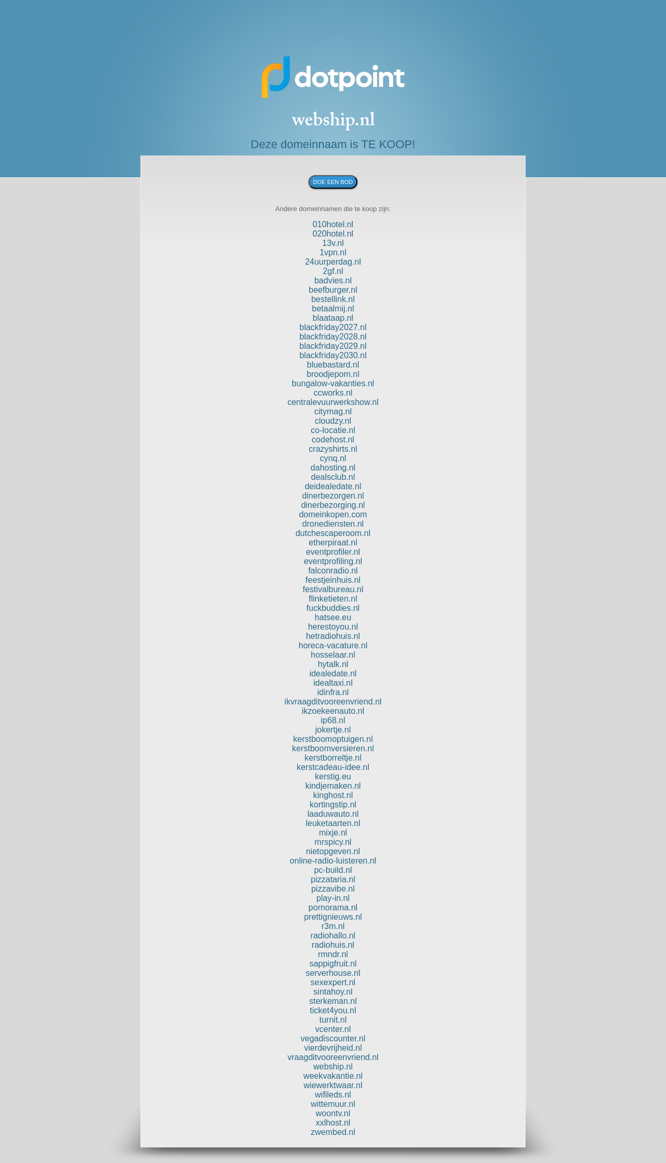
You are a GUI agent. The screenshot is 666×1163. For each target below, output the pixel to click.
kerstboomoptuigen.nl (333, 739)
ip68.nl (333, 720)
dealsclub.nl (333, 477)
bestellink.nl (333, 299)
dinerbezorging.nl (333, 505)
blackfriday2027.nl (333, 327)
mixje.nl (333, 832)
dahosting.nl (333, 467)
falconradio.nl (332, 570)
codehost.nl (333, 439)
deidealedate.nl (333, 486)
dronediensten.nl (333, 523)
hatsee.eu (333, 617)
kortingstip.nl (333, 804)
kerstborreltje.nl (332, 757)
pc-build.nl (333, 870)
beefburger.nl (333, 289)
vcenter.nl (333, 1029)
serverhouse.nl (333, 973)
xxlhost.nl (333, 1122)
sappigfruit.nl (333, 963)
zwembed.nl (333, 1132)
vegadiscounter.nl (333, 1038)
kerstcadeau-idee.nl (333, 767)
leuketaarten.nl (333, 823)
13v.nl (333, 243)
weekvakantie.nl (333, 1075)
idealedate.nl (333, 673)
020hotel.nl (333, 233)
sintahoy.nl (332, 991)
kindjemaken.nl (333, 785)
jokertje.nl (333, 729)
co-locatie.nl (333, 430)
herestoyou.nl (333, 626)
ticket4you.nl (333, 1010)
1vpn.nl (333, 252)
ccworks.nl (333, 392)
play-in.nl (333, 898)
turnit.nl (333, 1019)
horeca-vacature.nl (333, 645)
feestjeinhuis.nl (333, 580)
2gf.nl (333, 271)
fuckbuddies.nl (333, 608)
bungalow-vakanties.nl (333, 383)
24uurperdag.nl (333, 261)
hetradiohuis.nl (333, 636)
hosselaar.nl (333, 654)
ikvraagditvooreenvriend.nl (333, 701)
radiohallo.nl (333, 935)
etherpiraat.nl (333, 542)
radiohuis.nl (333, 944)
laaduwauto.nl (333, 813)
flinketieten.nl (333, 598)
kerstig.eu (333, 776)
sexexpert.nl (333, 982)
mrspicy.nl (333, 842)
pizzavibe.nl (333, 888)
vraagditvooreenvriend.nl (332, 1057)
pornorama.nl (333, 907)
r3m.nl (333, 926)
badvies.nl (333, 280)
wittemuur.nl (333, 1104)
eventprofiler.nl (333, 551)
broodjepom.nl (332, 374)
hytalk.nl (333, 664)
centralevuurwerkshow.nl (332, 402)
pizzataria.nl (333, 879)
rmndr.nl (333, 954)
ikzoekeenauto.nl (333, 711)
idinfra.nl (333, 692)
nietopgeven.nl (333, 851)
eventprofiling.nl (333, 561)
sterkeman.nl (333, 1001)
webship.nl (333, 1066)
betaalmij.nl (333, 308)
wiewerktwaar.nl (333, 1085)
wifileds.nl (333, 1094)
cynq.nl (333, 458)
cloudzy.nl (333, 420)
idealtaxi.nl (333, 682)
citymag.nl (333, 411)
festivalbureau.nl (333, 589)
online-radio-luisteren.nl (333, 860)
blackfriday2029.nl (333, 346)
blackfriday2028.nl (333, 336)
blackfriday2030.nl (333, 355)
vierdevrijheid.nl (333, 1047)
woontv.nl (333, 1113)
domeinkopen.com (333, 514)
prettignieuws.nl (333, 916)
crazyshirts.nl (333, 449)
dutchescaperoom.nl (333, 533)
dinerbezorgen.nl (333, 495)
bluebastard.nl (333, 364)
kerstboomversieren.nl (333, 748)
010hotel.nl (333, 224)
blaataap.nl (333, 317)
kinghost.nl (333, 795)
